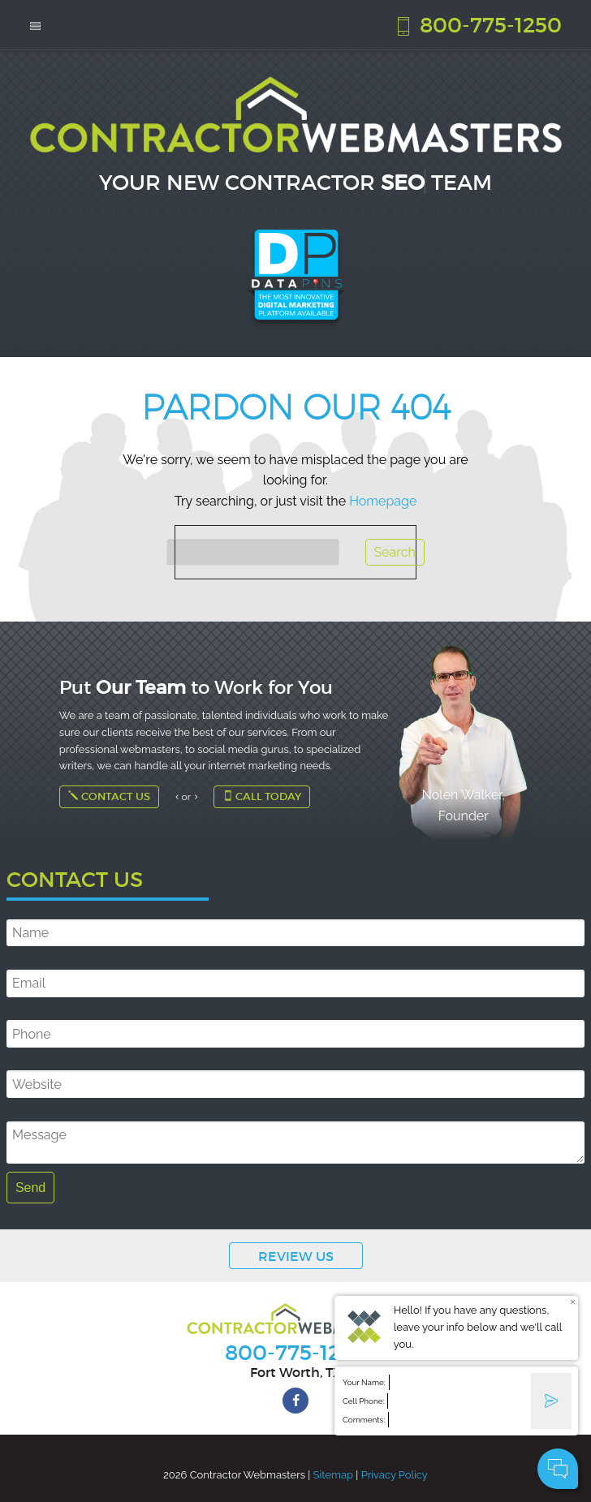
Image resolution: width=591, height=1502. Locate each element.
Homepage (382, 501)
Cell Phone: (363, 1401)
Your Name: (364, 1382)
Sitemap (333, 1475)
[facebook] (295, 1401)
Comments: (364, 1419)
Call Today (261, 796)
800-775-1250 (477, 24)
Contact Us (109, 796)
